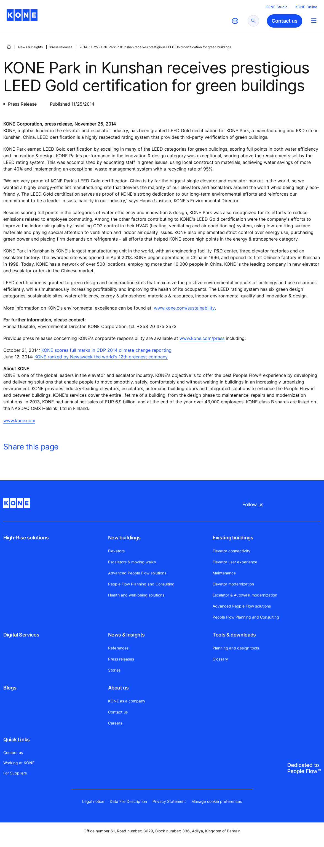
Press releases (61, 47)
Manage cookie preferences (216, 801)
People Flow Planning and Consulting (141, 584)
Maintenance (224, 573)
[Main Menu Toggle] (313, 20)
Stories (114, 670)
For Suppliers (15, 773)
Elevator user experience (235, 562)
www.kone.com (19, 420)
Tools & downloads (234, 635)
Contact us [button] (285, 21)
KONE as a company (126, 701)
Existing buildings (233, 537)
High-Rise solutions (26, 537)
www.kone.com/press (202, 338)
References (118, 648)
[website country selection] (235, 21)
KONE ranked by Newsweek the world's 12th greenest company (101, 356)
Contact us (118, 712)
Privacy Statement (169, 801)
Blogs (9, 688)
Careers (115, 723)
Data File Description (128, 801)
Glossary (220, 659)
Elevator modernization (233, 584)
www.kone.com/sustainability (184, 308)
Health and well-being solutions (136, 595)
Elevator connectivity (231, 550)
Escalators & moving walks (132, 562)
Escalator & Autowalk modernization (245, 595)
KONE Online (306, 7)
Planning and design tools (236, 648)
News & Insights (30, 47)
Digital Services (21, 635)
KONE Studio (277, 7)
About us (118, 688)
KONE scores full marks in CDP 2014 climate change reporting (106, 350)
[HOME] (9, 46)
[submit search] (253, 20)
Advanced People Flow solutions (137, 573)
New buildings (124, 537)
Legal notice (93, 801)
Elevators (116, 550)
